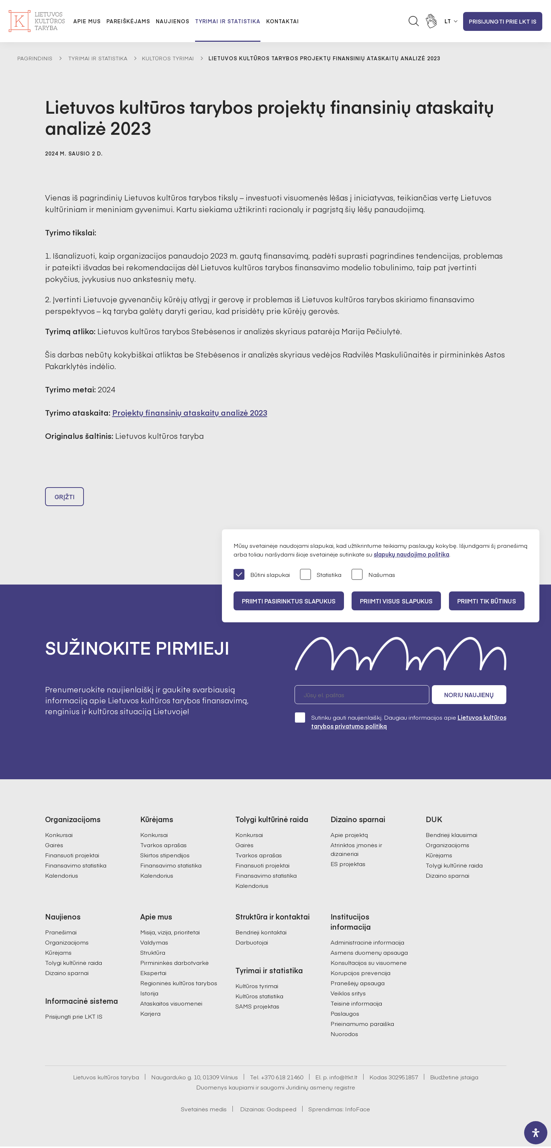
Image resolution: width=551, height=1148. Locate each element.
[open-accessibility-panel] (535, 1132)
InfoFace (357, 1110)
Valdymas (154, 943)
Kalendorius (61, 877)
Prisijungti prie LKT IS (502, 21)
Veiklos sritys (348, 994)
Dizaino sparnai (447, 877)
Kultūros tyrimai (168, 58)
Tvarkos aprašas (163, 846)
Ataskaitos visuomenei (171, 1004)
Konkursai (59, 836)
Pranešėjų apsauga (358, 984)
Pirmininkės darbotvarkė (174, 964)
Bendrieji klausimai (451, 836)
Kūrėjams (439, 856)
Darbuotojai (251, 943)
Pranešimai (61, 933)
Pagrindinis (35, 58)
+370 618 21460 (282, 1078)
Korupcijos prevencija (360, 974)
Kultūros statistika (259, 997)
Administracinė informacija (367, 943)
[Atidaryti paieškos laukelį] (413, 21)
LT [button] (448, 21)
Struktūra (152, 954)
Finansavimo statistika (75, 866)
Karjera (150, 1015)
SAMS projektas (257, 1007)
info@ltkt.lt (343, 1078)
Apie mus (87, 21)
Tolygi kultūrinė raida (454, 866)
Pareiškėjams (128, 21)
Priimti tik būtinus (488, 601)
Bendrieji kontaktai (261, 933)
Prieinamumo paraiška (362, 1025)
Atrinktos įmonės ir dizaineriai (356, 850)
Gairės (54, 846)
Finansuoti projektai (72, 856)
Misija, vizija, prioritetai (170, 933)
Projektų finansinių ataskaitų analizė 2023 (189, 412)
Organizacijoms (447, 846)
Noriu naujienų (471, 696)
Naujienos (172, 21)
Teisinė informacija (356, 1004)
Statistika (320, 575)
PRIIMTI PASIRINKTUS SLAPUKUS (289, 601)
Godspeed (281, 1110)
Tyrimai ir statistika (227, 21)
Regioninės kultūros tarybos (178, 984)
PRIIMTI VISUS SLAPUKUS (397, 601)
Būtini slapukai (262, 575)
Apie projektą (349, 836)
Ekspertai (153, 974)
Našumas (373, 575)
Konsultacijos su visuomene (369, 964)
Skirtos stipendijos (165, 856)
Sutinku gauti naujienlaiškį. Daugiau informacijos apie (400, 722)
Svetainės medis (204, 1110)
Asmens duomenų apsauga (369, 954)
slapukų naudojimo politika (411, 554)
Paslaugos (345, 1015)
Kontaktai (282, 21)
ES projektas (348, 865)
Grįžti (64, 498)
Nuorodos (344, 1035)
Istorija (149, 994)
